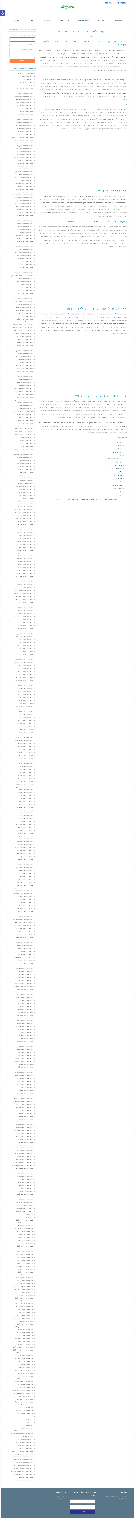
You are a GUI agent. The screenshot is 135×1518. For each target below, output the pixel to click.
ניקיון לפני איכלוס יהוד (26, 1110)
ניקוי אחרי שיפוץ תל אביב (25, 720)
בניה (77, 314)
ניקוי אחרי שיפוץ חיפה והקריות (23, 894)
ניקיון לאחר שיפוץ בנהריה (25, 229)
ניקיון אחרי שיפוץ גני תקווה (24, 631)
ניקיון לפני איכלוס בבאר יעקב (24, 1075)
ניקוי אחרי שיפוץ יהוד (26, 821)
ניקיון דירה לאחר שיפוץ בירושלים (23, 325)
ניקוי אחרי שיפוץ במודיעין (25, 908)
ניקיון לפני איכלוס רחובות (25, 989)
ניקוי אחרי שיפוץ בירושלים (25, 934)
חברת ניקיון (43, 331)
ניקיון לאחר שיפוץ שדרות (25, 304)
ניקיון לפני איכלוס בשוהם (25, 1182)
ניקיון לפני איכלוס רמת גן (25, 1047)
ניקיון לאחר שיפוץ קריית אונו (24, 377)
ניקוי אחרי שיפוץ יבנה (26, 766)
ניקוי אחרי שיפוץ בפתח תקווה (24, 847)
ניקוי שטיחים (118, 442)
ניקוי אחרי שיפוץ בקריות (25, 960)
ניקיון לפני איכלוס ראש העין (24, 1070)
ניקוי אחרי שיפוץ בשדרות (25, 775)
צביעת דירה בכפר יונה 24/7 (24, 1332)
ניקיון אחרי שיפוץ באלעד (25, 611)
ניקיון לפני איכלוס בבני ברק (24, 1055)
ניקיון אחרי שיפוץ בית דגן (25, 605)
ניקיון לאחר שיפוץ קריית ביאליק (23, 455)
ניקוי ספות (119, 446)
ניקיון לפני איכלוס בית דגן (25, 1093)
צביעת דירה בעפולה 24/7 (25, 1379)
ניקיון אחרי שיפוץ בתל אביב (24, 495)
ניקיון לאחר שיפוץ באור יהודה (24, 177)
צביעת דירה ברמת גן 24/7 (25, 1281)
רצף (31, 1416)
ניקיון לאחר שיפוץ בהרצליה (24, 192)
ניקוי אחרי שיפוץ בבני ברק (25, 853)
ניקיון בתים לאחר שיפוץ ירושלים (23, 322)
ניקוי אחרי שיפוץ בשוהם (25, 914)
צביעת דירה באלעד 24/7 (25, 1295)
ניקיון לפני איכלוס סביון (26, 1116)
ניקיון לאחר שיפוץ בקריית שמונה (23, 1474)
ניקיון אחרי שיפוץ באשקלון (25, 553)
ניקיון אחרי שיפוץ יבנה (26, 527)
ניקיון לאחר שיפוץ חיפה (25, 423)
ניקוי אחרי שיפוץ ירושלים (25, 940)
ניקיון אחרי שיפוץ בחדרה (25, 691)
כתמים (68, 116)
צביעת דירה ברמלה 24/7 (25, 1309)
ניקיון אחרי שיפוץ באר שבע (24, 937)
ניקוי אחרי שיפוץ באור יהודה (24, 824)
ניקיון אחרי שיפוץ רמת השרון (24, 660)
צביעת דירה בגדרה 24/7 (25, 1237)
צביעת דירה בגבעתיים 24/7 (24, 1278)
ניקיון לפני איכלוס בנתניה (25, 1188)
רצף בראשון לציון (27, 1428)
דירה (90, 317)
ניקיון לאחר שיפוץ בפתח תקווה (23, 157)
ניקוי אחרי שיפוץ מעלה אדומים (23, 922)
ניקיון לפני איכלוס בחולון (25, 974)
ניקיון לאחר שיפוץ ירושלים (25, 319)
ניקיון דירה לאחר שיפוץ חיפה (24, 431)
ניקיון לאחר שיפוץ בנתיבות (25, 128)
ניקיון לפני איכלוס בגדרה (25, 1003)
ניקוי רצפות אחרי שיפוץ (26, 489)
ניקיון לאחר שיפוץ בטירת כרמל (23, 1460)
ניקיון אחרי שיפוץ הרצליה (25, 654)
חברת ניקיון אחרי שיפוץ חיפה (24, 706)
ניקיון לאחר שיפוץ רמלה (25, 359)
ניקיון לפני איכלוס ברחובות (25, 992)
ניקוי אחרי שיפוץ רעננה (26, 862)
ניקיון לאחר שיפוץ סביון (26, 379)
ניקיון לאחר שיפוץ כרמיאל (25, 457)
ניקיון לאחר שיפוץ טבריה (25, 420)
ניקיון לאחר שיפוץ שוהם (25, 339)
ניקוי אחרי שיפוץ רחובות (25, 743)
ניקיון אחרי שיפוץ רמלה (25, 642)
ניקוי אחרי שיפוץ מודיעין (25, 911)
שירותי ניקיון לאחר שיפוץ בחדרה (23, 411)
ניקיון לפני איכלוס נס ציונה (25, 995)
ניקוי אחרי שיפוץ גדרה (26, 905)
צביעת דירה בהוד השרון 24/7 (24, 1327)
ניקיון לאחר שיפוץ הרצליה (25, 385)
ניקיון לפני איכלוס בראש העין (24, 1073)
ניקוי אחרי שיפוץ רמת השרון (24, 868)
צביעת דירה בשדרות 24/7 (25, 1252)
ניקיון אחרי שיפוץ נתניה (26, 683)
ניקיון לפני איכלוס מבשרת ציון (24, 1168)
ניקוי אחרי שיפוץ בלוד (26, 798)
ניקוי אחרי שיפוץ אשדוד (25, 755)
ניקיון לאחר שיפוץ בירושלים (24, 134)
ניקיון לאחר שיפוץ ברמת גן (24, 151)
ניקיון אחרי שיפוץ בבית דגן (25, 608)
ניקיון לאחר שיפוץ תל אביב (24, 264)
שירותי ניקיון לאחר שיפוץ (25, 73)
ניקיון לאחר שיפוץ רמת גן (25, 345)
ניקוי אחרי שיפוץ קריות (26, 963)
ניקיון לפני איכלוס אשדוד (25, 1018)
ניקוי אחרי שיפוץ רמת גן (25, 833)
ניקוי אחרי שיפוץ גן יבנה (25, 761)
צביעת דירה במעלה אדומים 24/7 (23, 1402)
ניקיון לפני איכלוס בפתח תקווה (23, 1061)
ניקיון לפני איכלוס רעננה (25, 1139)
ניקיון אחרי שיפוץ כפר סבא (24, 671)
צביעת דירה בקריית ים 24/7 (24, 1353)
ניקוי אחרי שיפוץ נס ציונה (25, 749)
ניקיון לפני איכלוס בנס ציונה (24, 997)
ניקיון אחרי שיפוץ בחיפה (25, 925)
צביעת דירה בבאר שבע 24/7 (24, 1255)
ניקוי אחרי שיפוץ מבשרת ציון (24, 931)
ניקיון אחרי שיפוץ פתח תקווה (24, 590)
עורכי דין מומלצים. (121, 1496)
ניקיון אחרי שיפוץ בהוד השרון (24, 680)
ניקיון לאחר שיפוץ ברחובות (24, 102)
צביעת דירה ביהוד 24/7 (26, 1301)
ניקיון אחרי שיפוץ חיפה (26, 712)
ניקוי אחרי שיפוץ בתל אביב (25, 723)
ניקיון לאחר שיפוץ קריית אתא (24, 452)
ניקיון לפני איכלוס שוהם (25, 1179)
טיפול (83, 404)
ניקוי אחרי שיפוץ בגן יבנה (25, 764)
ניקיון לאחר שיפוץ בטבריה (25, 224)
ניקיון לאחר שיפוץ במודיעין (24, 143)
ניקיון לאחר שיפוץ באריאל (25, 255)
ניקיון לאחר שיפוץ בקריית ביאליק (23, 244)
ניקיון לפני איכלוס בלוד (26, 1090)
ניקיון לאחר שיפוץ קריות (25, 443)
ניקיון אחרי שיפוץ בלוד (26, 651)
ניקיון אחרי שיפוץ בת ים (26, 504)
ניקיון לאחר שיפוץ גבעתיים (25, 342)
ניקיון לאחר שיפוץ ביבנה (25, 108)
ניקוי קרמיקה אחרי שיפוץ (25, 483)
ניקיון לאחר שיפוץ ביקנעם (25, 146)
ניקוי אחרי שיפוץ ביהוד (26, 818)
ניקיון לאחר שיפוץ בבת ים (25, 94)
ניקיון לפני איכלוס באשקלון (24, 1026)
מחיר (124, 227)
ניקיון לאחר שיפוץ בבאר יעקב (24, 172)
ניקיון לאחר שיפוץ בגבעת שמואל (23, 1454)
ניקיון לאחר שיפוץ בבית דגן (24, 174)
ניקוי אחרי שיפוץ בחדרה (25, 896)
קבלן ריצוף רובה (28, 1436)
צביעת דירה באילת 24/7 (25, 1272)
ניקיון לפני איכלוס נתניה (25, 1185)
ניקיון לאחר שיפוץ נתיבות (25, 313)
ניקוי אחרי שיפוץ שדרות (25, 772)
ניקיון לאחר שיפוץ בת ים (25, 270)
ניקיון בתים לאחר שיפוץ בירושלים (23, 327)
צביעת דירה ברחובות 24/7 (25, 1234)
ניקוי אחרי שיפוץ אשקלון (25, 778)
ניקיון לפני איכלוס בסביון (25, 1119)
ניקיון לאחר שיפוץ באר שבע (24, 310)
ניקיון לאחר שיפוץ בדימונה (25, 1445)
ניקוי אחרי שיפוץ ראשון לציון (24, 738)
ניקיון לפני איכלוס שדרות (25, 1029)
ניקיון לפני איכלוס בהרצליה (24, 1136)
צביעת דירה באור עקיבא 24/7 (24, 1338)
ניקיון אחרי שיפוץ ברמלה (25, 645)
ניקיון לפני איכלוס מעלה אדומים (23, 1162)
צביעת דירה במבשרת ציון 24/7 (23, 1431)
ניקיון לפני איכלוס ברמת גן (25, 1049)
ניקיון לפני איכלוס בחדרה (25, 1200)
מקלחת (75, 67)
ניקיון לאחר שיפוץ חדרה (25, 408)
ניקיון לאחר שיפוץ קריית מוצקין (23, 449)
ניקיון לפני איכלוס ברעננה (25, 1142)
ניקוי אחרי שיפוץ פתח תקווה (24, 850)
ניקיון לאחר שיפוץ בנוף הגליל (24, 252)
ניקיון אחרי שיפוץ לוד (26, 648)
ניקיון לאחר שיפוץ (27, 76)
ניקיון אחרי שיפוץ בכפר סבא (24, 674)
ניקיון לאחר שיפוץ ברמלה (25, 166)
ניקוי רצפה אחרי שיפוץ (26, 481)
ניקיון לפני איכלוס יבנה (26, 1006)
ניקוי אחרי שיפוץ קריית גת (25, 946)
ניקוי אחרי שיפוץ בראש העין (24, 1203)
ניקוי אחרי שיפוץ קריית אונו (24, 1211)
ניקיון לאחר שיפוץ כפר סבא (24, 397)
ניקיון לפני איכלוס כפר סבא (24, 1145)
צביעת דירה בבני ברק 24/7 (24, 1283)
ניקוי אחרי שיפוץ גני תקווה (25, 810)
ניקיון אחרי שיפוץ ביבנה (26, 530)
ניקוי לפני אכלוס (117, 452)
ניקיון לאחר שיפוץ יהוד (26, 374)
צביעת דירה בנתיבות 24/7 (25, 1257)
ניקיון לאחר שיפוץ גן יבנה (25, 284)
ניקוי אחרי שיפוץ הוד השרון (24, 891)
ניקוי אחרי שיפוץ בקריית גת (24, 943)
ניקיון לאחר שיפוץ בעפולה (25, 221)
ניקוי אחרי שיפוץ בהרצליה (25, 842)
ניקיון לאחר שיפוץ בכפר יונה (24, 1462)
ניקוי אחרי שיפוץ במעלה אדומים (23, 920)
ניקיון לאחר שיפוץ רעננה (25, 394)
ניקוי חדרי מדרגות (116, 469)
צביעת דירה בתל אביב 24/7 (24, 1220)
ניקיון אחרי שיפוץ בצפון (26, 703)
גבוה (117, 230)
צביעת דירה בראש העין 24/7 (24, 1292)
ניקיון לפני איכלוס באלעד (25, 1067)
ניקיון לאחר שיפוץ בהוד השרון (23, 206)
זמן (126, 196)
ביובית (120, 482)
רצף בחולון (29, 1422)
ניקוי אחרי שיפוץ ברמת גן (25, 830)
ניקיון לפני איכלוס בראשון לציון (23, 986)
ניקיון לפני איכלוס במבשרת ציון (23, 1171)
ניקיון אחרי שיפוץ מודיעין (25, 561)
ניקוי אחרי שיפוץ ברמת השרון (24, 865)
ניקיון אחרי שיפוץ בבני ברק (24, 587)
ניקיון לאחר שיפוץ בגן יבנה (25, 105)
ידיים (93, 433)
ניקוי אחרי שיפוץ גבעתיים (25, 839)
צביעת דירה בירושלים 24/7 (25, 1405)
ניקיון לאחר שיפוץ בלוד (26, 169)
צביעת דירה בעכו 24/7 (26, 1367)
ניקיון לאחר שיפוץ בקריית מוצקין (23, 238)
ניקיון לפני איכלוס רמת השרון (24, 1127)
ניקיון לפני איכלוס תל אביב (25, 966)
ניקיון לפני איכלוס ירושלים (25, 1156)
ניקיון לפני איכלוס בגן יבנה (25, 1015)
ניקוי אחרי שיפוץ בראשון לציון (24, 740)
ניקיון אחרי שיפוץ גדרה (26, 535)
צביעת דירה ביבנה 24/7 (26, 1243)
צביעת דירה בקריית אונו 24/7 (24, 1304)
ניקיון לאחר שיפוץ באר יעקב (24, 365)
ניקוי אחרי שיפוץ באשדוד (25, 758)
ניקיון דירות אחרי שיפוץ (26, 472)
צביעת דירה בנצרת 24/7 (25, 1373)
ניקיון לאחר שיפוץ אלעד (25, 353)
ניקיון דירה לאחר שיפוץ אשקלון (23, 302)
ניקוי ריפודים (118, 462)
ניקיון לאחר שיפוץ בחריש (25, 1439)
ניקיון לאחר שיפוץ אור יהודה (24, 371)
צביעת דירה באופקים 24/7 (25, 1260)
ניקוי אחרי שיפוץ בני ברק (25, 856)
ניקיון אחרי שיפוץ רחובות (25, 521)
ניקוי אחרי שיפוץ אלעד (26, 801)
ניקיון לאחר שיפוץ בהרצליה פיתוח (22, 195)
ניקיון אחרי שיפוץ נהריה (25, 714)
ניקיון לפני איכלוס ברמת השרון (23, 1130)
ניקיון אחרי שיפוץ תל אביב (25, 492)
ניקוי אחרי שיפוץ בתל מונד (25, 876)
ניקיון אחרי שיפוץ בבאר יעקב (24, 639)
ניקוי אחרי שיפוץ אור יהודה (24, 827)
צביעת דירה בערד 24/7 (26, 1275)
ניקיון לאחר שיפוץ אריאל (25, 466)
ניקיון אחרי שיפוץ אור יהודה (24, 613)
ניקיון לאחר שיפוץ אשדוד (25, 293)
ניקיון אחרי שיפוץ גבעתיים (25, 573)
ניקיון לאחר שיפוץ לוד (26, 362)
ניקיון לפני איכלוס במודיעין (25, 1177)
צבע (120, 87)
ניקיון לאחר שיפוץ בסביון (25, 186)
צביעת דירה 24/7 (27, 1214)
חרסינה (70, 67)
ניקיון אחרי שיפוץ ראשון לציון (24, 509)
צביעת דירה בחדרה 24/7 (25, 1335)
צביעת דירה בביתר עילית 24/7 (24, 1410)
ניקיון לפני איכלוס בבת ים (25, 980)
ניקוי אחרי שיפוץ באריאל (25, 948)
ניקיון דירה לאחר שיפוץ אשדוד (23, 296)
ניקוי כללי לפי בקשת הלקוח (114, 459)
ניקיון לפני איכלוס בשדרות (25, 1032)
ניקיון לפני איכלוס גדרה (26, 1000)
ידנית (66, 321)
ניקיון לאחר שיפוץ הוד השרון (24, 400)
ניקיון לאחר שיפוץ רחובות (25, 281)
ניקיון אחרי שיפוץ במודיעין (25, 564)
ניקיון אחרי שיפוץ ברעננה (25, 668)
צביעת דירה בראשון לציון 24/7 (23, 1229)
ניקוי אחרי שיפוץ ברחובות (25, 746)
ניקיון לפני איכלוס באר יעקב (24, 1078)
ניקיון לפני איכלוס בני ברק (25, 1052)
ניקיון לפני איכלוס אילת (26, 1035)
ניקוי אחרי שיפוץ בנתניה (25, 870)
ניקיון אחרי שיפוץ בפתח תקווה (23, 593)
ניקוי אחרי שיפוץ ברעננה (25, 859)
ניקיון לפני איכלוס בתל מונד (24, 1194)
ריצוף (120, 495)
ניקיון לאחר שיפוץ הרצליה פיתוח (23, 388)
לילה (70, 408)
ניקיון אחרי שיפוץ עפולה (25, 700)
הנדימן (31, 85)
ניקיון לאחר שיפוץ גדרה (25, 290)
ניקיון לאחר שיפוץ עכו (26, 440)
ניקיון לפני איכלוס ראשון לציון (24, 983)
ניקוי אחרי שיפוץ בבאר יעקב (24, 787)
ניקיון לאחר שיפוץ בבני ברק (24, 154)
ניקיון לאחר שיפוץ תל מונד (24, 405)
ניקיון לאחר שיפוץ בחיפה (25, 226)
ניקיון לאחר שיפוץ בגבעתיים (24, 148)
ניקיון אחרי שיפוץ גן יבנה (25, 533)
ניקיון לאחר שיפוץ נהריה (25, 437)
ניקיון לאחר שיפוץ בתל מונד (24, 212)
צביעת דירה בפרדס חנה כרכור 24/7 (22, 1434)
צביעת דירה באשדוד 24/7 (25, 1246)
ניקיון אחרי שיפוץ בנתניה (25, 686)
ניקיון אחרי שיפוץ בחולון (25, 501)
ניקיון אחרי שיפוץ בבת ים (25, 507)
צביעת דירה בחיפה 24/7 (25, 1341)
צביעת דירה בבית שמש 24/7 (24, 1408)
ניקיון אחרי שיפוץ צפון (26, 717)
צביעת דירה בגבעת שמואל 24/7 (23, 1286)
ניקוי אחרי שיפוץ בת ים (26, 732)
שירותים (81, 67)
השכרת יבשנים (117, 488)
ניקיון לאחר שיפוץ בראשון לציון (23, 96)
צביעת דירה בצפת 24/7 (26, 1376)
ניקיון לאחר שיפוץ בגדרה (25, 111)
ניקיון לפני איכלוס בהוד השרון (24, 1153)
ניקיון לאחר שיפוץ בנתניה (25, 209)
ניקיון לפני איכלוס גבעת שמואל (23, 1099)
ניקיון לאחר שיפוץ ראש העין (24, 356)
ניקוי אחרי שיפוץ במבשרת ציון (24, 928)
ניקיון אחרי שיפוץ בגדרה (25, 538)
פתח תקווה (111, 51)
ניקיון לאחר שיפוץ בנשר (25, 1477)
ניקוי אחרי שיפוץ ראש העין (25, 1205)
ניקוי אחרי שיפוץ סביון (26, 816)
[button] (2, 13)
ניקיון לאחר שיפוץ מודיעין (25, 336)
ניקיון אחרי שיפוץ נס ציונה (25, 515)
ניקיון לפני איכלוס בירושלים (24, 1159)
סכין (84, 109)
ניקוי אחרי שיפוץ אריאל (26, 951)
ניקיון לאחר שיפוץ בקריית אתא (23, 241)
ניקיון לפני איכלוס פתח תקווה (24, 1058)
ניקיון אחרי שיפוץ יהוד (26, 619)
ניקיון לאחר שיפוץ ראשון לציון (24, 273)
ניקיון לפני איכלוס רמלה (25, 1081)
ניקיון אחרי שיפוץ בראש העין (24, 599)
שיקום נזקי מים (117, 485)
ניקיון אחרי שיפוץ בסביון (25, 628)
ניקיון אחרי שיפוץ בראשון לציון (23, 512)
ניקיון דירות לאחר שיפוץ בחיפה (23, 426)
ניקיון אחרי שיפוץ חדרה (26, 688)
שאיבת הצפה (118, 475)
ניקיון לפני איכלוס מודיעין (25, 1174)
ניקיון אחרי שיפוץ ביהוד (26, 622)
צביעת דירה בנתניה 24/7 (25, 1330)
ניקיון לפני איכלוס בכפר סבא (24, 1148)
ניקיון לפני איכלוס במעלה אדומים (22, 1165)
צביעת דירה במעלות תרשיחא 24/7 (22, 1390)
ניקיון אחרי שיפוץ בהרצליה (25, 657)
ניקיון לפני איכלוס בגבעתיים (24, 1044)
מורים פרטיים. (122, 1498)
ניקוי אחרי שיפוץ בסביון (26, 813)
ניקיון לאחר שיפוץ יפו (26, 261)
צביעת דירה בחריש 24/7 (25, 1396)
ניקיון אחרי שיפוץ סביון (26, 625)
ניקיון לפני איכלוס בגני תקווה (24, 1122)
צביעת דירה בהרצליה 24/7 (25, 1315)
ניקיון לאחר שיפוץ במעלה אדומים (22, 137)
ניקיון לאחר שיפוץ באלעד (25, 160)
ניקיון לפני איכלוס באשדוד (25, 1021)
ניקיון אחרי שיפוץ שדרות (25, 556)
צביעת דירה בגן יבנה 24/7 (25, 1240)
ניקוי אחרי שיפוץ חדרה (26, 899)
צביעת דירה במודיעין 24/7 (25, 1399)
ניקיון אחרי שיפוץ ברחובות (25, 524)
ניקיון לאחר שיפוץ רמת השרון (24, 391)
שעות (67, 227)
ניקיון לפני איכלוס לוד (26, 1087)
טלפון (65, 423)
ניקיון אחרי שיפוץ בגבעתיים (24, 576)
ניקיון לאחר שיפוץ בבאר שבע (24, 125)
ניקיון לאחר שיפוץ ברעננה (25, 200)
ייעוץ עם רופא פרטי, (108, 1496)
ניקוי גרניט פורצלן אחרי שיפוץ (23, 486)
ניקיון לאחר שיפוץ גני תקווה (24, 382)
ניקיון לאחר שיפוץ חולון (26, 267)
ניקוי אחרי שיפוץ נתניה (26, 873)
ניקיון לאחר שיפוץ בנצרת (25, 250)
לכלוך (79, 196)
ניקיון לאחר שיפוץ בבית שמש (24, 140)
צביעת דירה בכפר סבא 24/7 (24, 1321)
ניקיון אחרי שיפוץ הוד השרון (24, 677)
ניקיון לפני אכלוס (27, 79)
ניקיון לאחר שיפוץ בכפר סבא (24, 203)
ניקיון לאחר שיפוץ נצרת (25, 460)
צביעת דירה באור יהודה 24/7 (24, 1298)
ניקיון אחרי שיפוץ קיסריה (25, 694)
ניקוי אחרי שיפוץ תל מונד (25, 879)
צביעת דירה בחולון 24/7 (25, 1223)
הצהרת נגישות (61, 1496)
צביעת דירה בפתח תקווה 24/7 (23, 1289)
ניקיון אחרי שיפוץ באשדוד (25, 547)
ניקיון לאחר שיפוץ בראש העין (24, 163)
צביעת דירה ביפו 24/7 (26, 1217)
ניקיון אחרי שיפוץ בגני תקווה (24, 634)
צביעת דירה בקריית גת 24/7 (24, 1266)
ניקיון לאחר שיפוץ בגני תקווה (24, 189)
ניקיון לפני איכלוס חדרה (25, 1197)
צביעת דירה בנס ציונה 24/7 (24, 1231)
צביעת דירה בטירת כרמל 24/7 (23, 1358)
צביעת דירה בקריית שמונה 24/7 (23, 1393)
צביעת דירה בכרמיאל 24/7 (25, 1356)
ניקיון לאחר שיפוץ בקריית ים (24, 235)
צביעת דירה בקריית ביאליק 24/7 (23, 1350)
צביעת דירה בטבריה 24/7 (25, 1384)
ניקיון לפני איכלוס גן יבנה (25, 1012)
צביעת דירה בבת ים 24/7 (25, 1226)
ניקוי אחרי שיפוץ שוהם (26, 917)
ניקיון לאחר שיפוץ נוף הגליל (24, 463)
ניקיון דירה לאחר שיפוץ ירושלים (23, 330)
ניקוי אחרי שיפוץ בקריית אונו (24, 1208)
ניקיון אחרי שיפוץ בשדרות (25, 559)
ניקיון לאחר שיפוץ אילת (26, 316)
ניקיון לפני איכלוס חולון (26, 971)
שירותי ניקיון (118, 465)
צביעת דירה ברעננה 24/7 (25, 1324)
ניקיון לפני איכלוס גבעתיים (25, 1041)
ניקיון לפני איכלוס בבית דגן (25, 1096)
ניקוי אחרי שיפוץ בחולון (26, 729)
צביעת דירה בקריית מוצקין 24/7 (23, 1347)
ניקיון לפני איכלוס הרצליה (25, 1133)
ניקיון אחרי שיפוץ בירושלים (25, 570)
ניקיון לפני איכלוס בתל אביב (24, 969)
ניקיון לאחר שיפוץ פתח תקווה (24, 351)
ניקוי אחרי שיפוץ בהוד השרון (24, 888)
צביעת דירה (118, 492)
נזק (110, 96)
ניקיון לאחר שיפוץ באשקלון (24, 117)
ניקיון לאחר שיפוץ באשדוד (25, 114)
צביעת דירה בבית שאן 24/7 (24, 1387)
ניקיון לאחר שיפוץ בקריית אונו (23, 183)
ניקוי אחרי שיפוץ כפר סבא (25, 885)
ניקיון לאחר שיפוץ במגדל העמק (23, 1457)
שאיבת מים (119, 479)
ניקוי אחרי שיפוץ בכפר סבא (24, 882)
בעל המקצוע (104, 54)
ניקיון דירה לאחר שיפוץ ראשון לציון (22, 276)
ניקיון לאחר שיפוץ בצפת (25, 1448)
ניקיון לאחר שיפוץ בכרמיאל (24, 247)
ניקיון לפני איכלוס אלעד (25, 1064)
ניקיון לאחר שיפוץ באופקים (24, 1442)
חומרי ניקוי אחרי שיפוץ (26, 475)
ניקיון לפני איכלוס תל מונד (25, 1191)
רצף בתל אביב (28, 1419)
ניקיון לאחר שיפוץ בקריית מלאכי (23, 1465)
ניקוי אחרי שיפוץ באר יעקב (24, 784)
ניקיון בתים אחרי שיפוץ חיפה (24, 709)
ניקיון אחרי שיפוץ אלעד (26, 602)
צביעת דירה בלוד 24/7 (26, 1312)
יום (110, 243)
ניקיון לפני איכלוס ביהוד (25, 1113)
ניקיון (91, 57)
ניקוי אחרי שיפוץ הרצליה (25, 844)
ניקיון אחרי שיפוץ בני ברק (25, 585)
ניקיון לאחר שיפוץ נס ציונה (24, 278)
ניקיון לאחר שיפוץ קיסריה (25, 414)
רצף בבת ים (29, 1425)
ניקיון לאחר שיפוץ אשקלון (25, 299)
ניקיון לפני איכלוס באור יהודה (24, 1107)
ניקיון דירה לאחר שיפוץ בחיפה (23, 434)
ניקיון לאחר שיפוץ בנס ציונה (24, 99)
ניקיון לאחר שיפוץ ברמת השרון (23, 198)
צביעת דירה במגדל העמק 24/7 (23, 1382)
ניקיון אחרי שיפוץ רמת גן (25, 579)
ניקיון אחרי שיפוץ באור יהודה (24, 616)
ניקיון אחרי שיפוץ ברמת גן (25, 582)
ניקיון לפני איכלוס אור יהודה (24, 1104)
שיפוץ (64, 51)
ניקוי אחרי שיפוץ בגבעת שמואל (23, 954)
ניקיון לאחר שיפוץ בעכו (26, 232)
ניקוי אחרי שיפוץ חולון (26, 726)
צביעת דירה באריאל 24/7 (25, 1413)
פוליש (107, 70)
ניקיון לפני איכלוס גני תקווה (24, 1125)
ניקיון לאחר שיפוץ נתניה (25, 403)
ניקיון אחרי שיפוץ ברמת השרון (23, 662)
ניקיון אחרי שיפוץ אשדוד (25, 544)
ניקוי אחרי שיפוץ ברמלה (25, 792)
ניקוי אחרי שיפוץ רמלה (26, 790)
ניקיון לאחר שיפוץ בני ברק (25, 348)
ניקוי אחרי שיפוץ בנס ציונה (25, 752)
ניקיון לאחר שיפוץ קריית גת (24, 307)
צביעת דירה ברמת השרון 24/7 (23, 1318)
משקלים (89, 324)
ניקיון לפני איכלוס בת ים (25, 977)
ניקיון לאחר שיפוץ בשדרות (25, 120)
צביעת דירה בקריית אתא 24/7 (24, 1344)
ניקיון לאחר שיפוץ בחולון (25, 91)
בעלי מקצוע (66, 411)
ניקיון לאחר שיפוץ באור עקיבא (23, 1468)
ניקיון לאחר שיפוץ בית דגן (25, 368)
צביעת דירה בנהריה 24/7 (25, 1361)
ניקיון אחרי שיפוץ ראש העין (24, 596)
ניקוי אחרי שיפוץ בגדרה (25, 902)
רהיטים (49, 213)
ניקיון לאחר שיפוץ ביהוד (25, 180)
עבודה (67, 206)
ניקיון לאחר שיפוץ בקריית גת (24, 122)
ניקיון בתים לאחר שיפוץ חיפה (24, 429)
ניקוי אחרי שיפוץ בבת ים (25, 735)
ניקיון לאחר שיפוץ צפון (26, 469)
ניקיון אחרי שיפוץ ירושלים (25, 567)
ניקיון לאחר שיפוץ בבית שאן (24, 1480)
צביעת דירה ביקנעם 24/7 (25, 1364)
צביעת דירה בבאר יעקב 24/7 (24, 1306)
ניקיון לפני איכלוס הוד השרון (24, 1151)
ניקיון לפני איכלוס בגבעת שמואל (23, 1101)
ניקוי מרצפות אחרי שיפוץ (25, 478)
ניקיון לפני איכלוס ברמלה (25, 1084)
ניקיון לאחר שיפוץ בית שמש (24, 333)
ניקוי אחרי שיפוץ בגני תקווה (24, 807)
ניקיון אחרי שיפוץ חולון (26, 498)
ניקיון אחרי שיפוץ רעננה (25, 665)
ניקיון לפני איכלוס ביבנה (25, 1009)
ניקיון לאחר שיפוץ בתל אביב (24, 88)
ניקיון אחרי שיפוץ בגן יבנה (25, 541)
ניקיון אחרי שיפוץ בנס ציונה (24, 518)
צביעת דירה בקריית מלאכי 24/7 (23, 1269)
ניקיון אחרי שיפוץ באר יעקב (24, 637)
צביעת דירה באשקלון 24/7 (25, 1249)
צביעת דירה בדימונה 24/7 (25, 1263)
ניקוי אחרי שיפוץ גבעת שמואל (23, 957)
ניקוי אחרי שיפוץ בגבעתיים (25, 836)
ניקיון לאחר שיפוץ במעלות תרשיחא (22, 1471)
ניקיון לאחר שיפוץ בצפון (25, 258)
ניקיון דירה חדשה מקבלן (25, 82)
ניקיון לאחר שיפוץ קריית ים (24, 446)
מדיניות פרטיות (61, 1498)
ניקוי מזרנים (118, 449)
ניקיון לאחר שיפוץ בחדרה (25, 215)
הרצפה (107, 113)
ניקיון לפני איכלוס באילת (25, 1038)
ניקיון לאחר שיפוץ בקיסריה (24, 218)
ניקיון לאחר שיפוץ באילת (25, 131)
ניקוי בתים (119, 455)
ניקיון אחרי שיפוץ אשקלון (25, 550)
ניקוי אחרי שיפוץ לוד (26, 795)
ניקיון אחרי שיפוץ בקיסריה (25, 697)
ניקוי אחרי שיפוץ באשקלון (25, 781)
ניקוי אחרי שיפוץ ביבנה (26, 769)
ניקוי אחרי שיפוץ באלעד (25, 804)
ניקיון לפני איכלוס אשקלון (25, 1023)
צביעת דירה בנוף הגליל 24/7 (24, 1370)
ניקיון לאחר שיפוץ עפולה (25, 417)
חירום (125, 408)
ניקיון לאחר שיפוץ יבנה (26, 287)
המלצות (101, 93)
